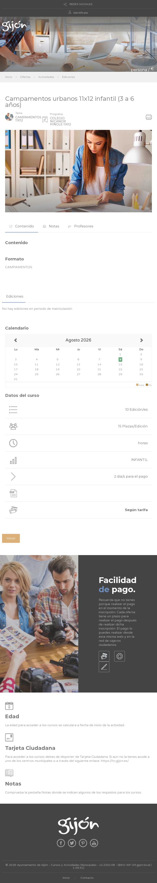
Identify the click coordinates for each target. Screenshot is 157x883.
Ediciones (68, 77)
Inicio (8, 77)
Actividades (46, 77)
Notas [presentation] (51, 226)
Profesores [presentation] (80, 226)
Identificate (80, 12)
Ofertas (25, 77)
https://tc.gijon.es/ (115, 761)
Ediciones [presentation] (14, 296)
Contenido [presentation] (21, 226)
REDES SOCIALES (81, 4)
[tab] (21, 226)
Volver (11, 538)
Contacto (87, 878)
